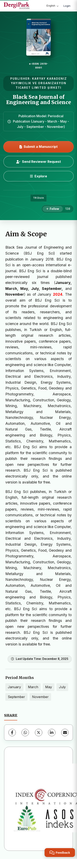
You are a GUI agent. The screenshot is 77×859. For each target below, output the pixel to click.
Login (66, 5)
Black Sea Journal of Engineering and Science (38, 100)
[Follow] (53, 209)
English (52, 5)
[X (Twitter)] (38, 732)
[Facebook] (12, 732)
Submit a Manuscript (39, 147)
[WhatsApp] (25, 732)
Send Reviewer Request (38, 162)
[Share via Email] (65, 732)
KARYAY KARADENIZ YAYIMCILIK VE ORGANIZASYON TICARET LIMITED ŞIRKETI (39, 83)
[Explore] (38, 176)
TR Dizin (38, 197)
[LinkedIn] (51, 732)
